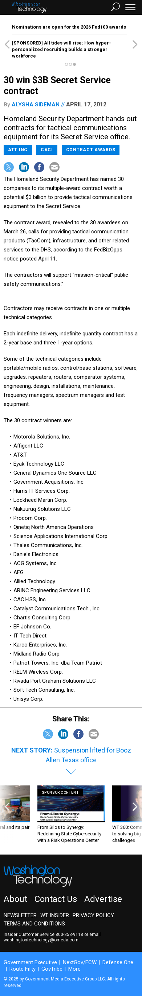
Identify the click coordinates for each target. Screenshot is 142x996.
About (15, 899)
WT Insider (54, 915)
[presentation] (7, 814)
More (74, 969)
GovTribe (51, 969)
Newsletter (20, 915)
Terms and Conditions (34, 923)
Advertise (103, 899)
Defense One (117, 962)
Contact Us (56, 899)
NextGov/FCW (80, 962)
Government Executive (30, 962)
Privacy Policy (93, 915)
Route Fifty (22, 969)
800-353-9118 (69, 934)
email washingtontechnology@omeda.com (52, 937)
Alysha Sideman (36, 104)
